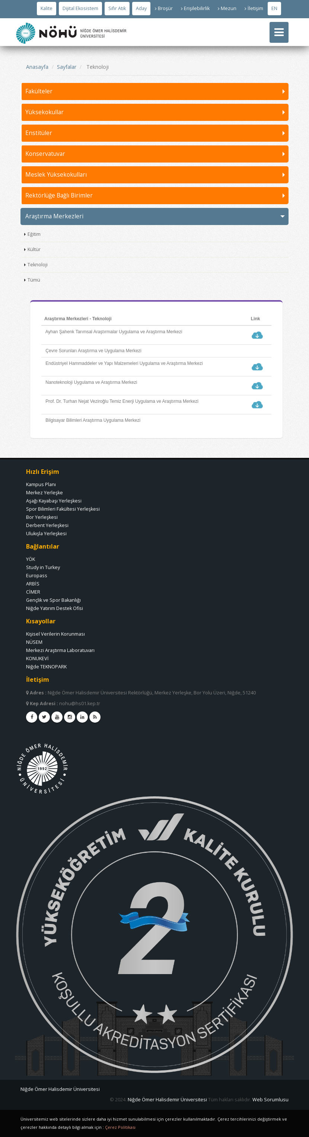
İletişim (254, 8)
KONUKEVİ (37, 658)
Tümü (34, 280)
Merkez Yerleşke (44, 492)
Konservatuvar (45, 154)
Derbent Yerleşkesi (47, 525)
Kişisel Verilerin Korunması (55, 634)
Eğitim (34, 234)
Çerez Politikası (120, 1127)
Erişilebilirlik (195, 8)
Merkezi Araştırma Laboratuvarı (60, 650)
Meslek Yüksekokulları (56, 175)
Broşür (164, 8)
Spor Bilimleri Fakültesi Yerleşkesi (63, 509)
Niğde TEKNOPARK (46, 667)
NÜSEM (34, 642)
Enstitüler (38, 133)
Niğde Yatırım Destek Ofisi (54, 608)
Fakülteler (38, 91)
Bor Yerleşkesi (42, 517)
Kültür (34, 249)
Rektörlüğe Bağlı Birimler (59, 195)
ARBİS (32, 584)
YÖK (30, 559)
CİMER (33, 592)
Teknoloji (38, 264)
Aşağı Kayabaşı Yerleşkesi (54, 501)
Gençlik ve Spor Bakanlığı (53, 600)
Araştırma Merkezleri (54, 216)
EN (274, 8)
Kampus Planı (41, 484)
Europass (36, 575)
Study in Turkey (43, 567)
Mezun (227, 8)
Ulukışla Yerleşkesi (46, 533)
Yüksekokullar (44, 112)
